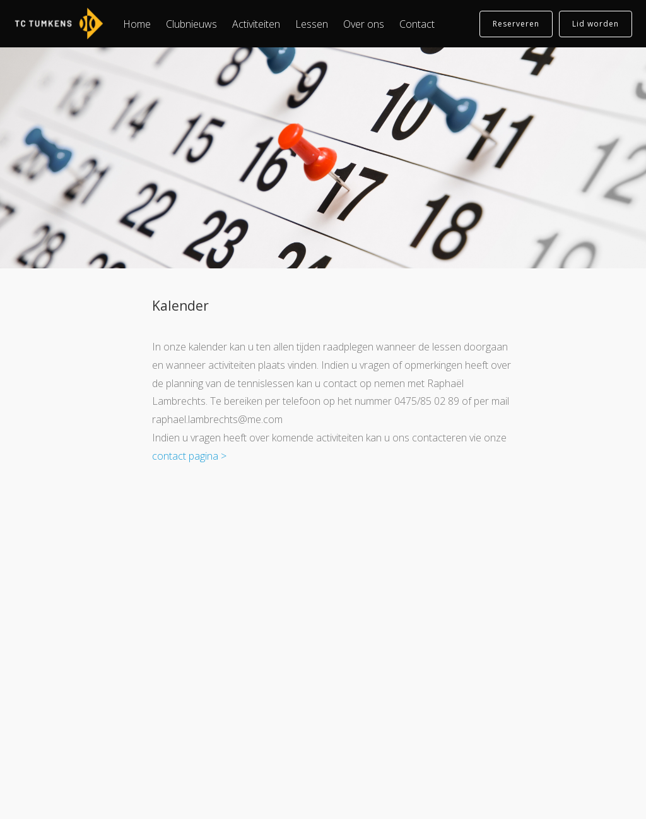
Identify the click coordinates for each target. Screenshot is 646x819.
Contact (417, 24)
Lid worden (595, 23)
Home (137, 24)
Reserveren (516, 23)
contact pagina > (189, 456)
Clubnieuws (191, 24)
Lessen (311, 24)
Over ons (363, 24)
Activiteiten (256, 24)
